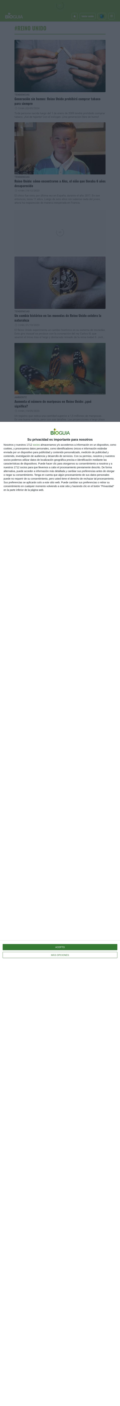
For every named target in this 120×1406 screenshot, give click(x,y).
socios (36, 445)
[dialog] (60, 914)
